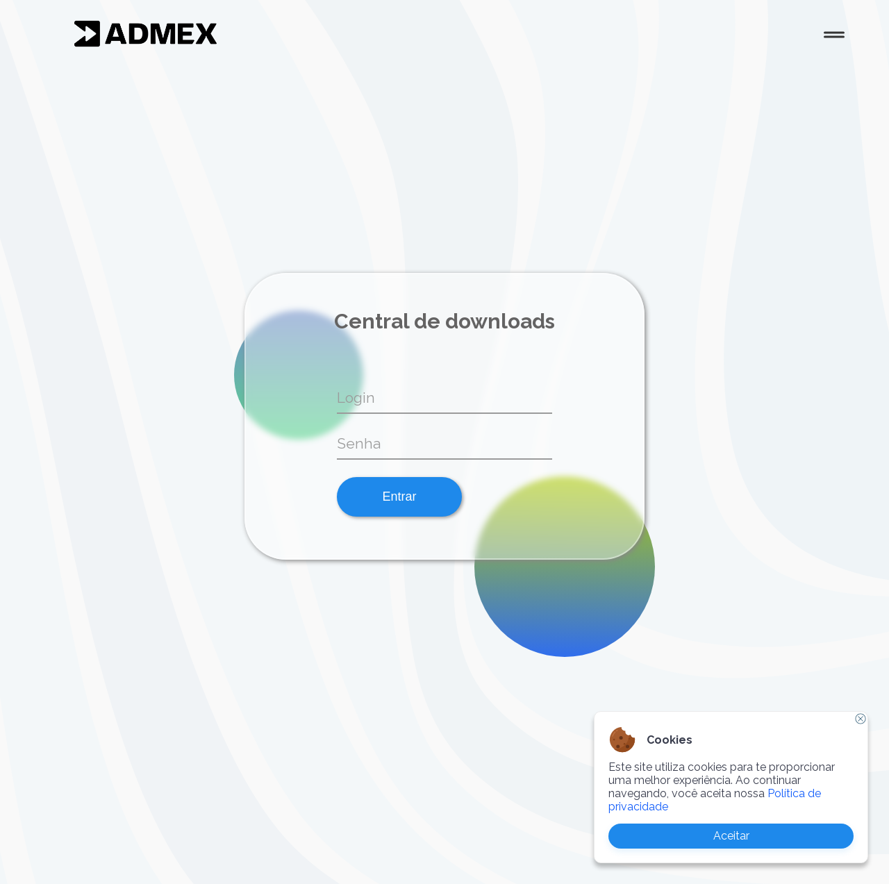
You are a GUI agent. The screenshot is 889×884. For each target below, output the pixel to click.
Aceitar (731, 835)
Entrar (399, 496)
